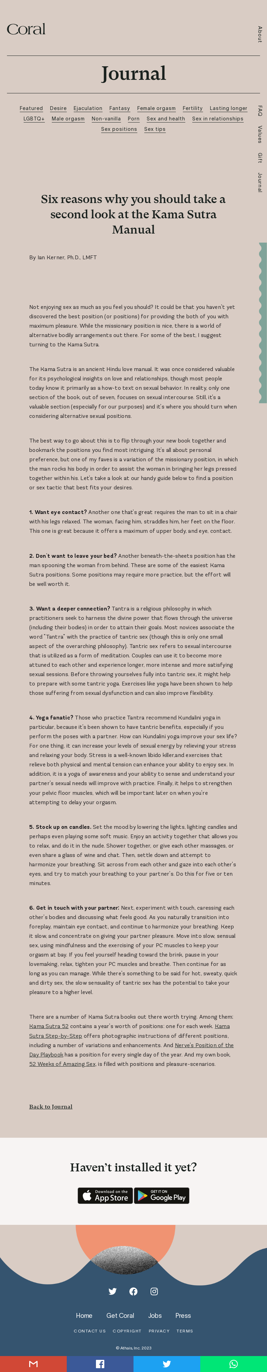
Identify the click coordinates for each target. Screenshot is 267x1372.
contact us (90, 1330)
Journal (260, 182)
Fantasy (120, 108)
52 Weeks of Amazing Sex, (63, 1064)
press (183, 1315)
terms (185, 1330)
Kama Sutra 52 (48, 1026)
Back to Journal (51, 1106)
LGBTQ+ (34, 118)
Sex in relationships (218, 118)
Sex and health (166, 118)
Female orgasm (156, 108)
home (84, 1315)
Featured (31, 108)
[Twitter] (112, 1291)
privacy (159, 1330)
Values (260, 135)
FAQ (260, 111)
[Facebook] (133, 1291)
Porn (134, 118)
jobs (155, 1315)
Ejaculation (88, 108)
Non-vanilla (106, 118)
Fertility (193, 108)
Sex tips (155, 129)
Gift (260, 158)
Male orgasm (68, 118)
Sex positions (119, 129)
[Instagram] (154, 1291)
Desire (58, 108)
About (260, 34)
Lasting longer (229, 108)
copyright (127, 1330)
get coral (120, 1315)
